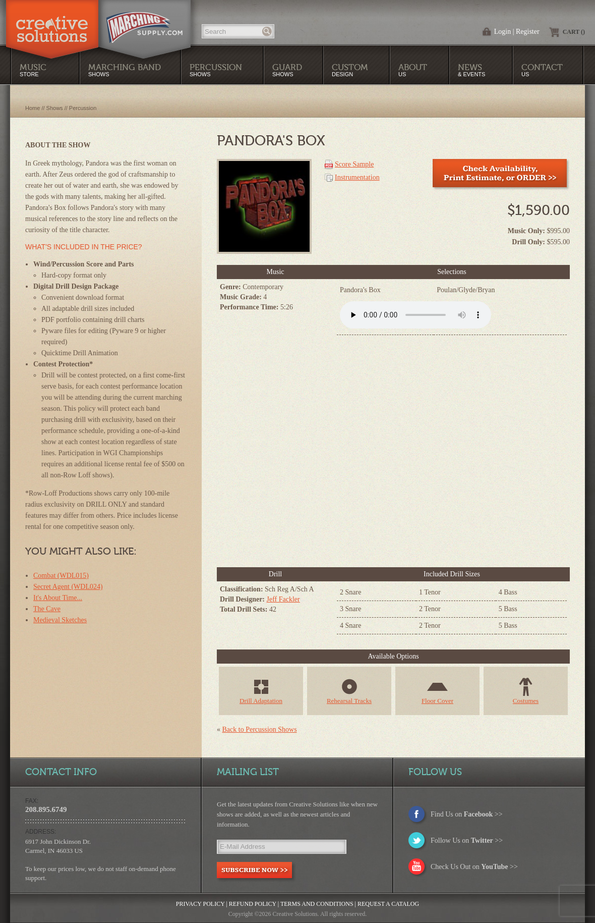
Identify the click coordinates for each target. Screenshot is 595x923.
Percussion (82, 108)
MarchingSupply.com (144, 22)
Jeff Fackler (283, 599)
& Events (471, 70)
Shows (216, 70)
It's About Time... (57, 598)
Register (528, 31)
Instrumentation (357, 177)
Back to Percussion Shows (259, 729)
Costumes (526, 700)
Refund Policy (252, 903)
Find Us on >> (467, 814)
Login (502, 31)
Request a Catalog (388, 903)
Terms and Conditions (316, 903)
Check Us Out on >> (474, 867)
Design (350, 70)
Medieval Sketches (60, 620)
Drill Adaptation (261, 700)
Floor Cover (437, 700)
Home (32, 108)
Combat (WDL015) (61, 575)
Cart (574, 31)
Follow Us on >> (467, 840)
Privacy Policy (200, 903)
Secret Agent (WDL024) (68, 586)
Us (412, 70)
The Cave (47, 609)
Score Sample (354, 164)
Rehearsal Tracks (349, 700)
